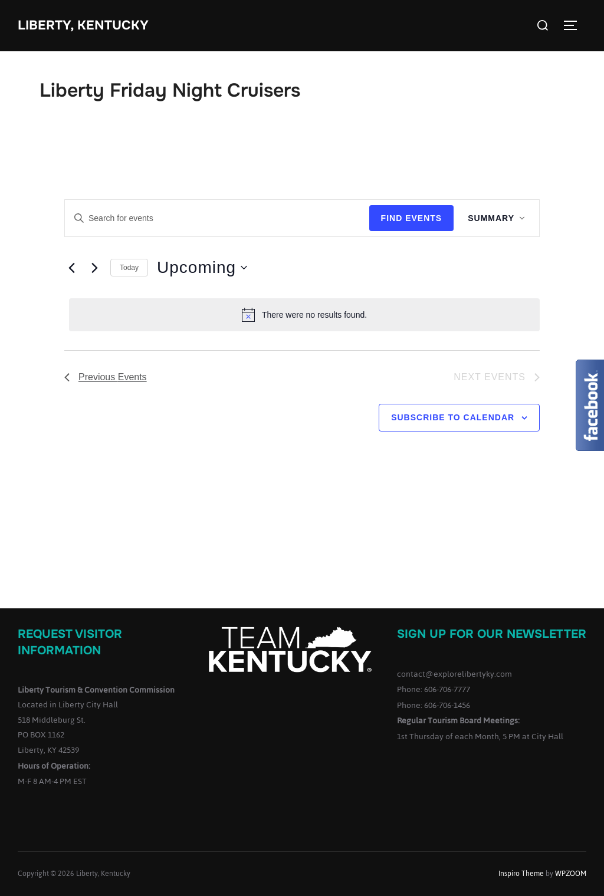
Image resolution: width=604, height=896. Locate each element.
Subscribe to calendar (452, 417)
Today (129, 267)
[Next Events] (94, 268)
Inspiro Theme (521, 874)
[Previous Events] (71, 268)
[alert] (304, 314)
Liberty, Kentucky (83, 25)
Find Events (411, 218)
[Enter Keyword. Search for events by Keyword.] (217, 218)
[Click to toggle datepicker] (202, 267)
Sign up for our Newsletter (491, 634)
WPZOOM (570, 874)
